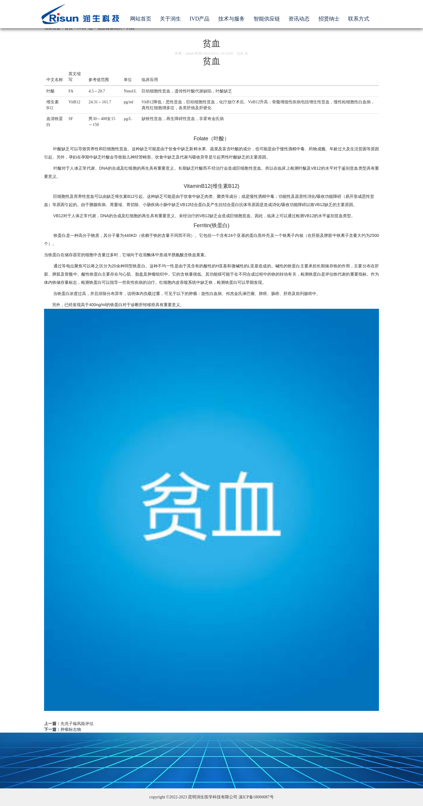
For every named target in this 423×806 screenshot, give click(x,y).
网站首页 (140, 19)
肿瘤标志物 (71, 729)
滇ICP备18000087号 (256, 797)
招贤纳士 (329, 19)
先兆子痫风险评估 (77, 723)
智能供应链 (267, 19)
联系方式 (358, 19)
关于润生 (170, 19)
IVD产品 (200, 19)
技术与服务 (231, 19)
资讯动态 (299, 19)
